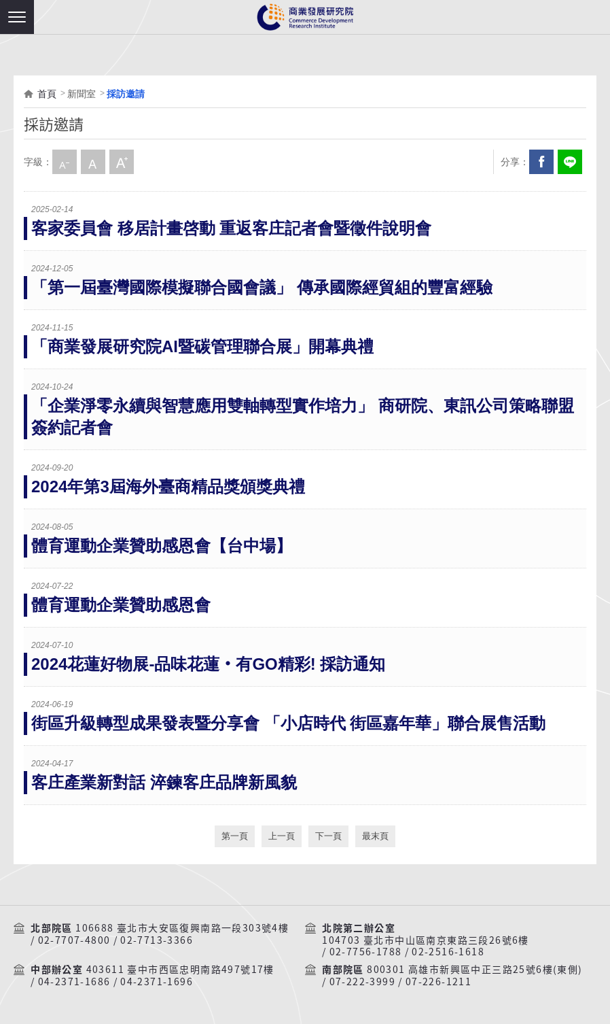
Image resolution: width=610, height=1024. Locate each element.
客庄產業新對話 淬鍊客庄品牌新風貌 (164, 782)
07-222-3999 (362, 982)
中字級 (93, 162)
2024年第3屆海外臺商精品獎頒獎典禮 (168, 486)
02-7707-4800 (74, 940)
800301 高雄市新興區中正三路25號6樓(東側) (474, 969)
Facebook (541, 162)
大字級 (121, 162)
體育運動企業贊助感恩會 (121, 605)
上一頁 (281, 836)
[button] (17, 17)
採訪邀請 (126, 93)
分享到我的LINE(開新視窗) (570, 162)
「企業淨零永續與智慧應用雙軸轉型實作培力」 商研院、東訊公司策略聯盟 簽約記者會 (302, 416)
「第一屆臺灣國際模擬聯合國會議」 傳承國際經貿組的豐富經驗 (261, 287)
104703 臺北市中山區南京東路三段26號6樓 (425, 940)
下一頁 (328, 836)
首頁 (46, 93)
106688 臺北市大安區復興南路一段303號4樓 (182, 928)
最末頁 (375, 836)
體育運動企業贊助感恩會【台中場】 (161, 545)
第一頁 (234, 836)
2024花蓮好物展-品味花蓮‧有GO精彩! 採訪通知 (208, 664)
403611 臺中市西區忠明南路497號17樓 (180, 969)
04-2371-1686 (74, 982)
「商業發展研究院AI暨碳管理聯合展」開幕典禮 (202, 346)
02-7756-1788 (365, 952)
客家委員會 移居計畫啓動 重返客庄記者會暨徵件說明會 (231, 228)
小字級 (64, 162)
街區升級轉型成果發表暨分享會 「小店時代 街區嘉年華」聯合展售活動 (288, 723)
